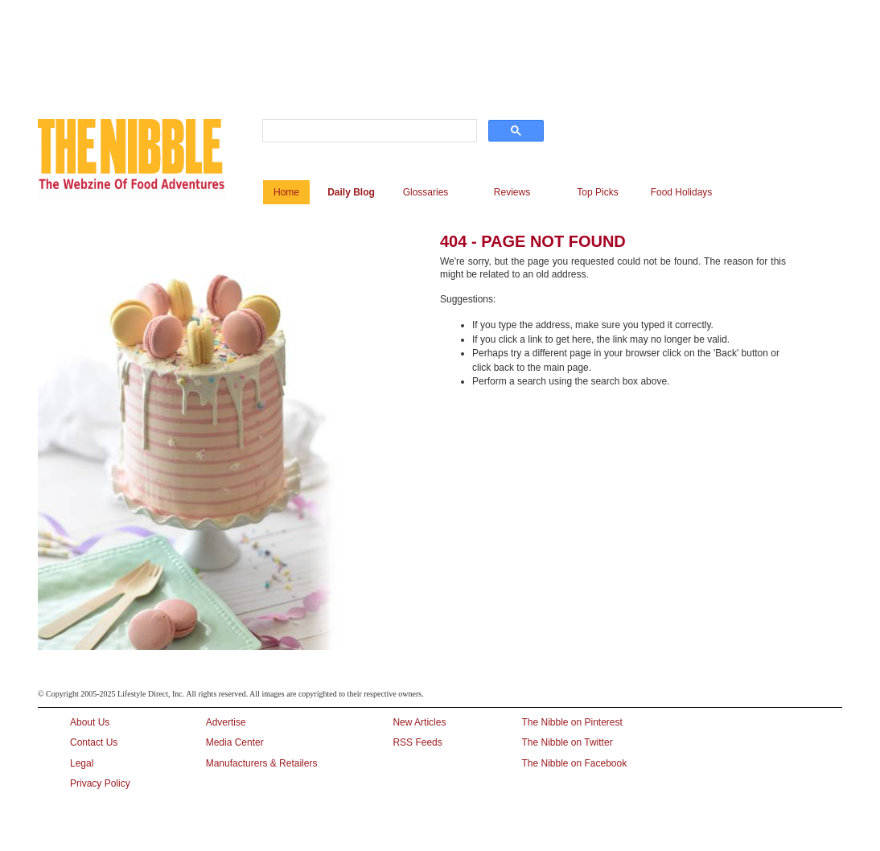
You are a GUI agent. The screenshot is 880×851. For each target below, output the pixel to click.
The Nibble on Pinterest (571, 722)
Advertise (226, 722)
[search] (368, 131)
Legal (81, 763)
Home (286, 192)
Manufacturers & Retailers (262, 763)
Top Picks (597, 192)
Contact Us (93, 742)
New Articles (419, 722)
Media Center (235, 742)
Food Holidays (682, 192)
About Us (89, 722)
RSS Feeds (417, 742)
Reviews (512, 192)
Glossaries (426, 192)
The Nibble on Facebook (574, 763)
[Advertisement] (427, 42)
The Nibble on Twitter (566, 742)
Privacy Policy (100, 783)
